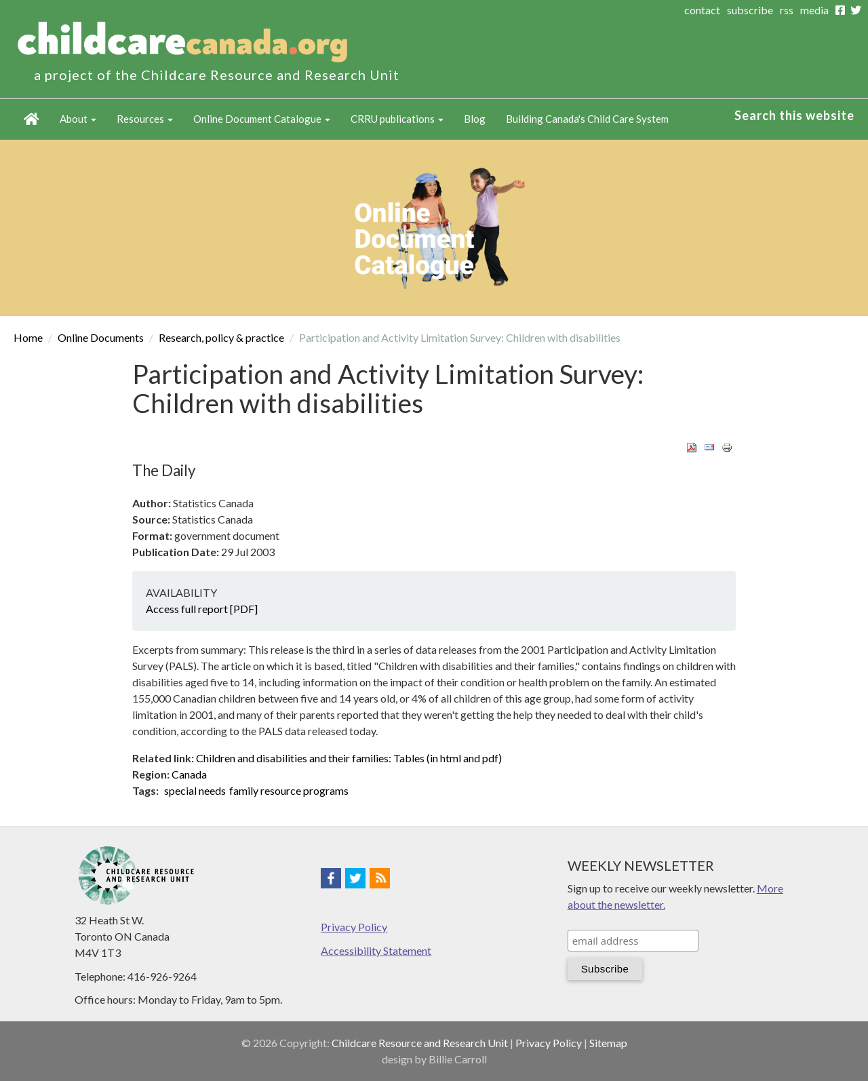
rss (786, 9)
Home (32, 119)
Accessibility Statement (376, 950)
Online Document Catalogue (261, 119)
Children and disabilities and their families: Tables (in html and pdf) (349, 757)
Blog (475, 119)
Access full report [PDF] (202, 608)
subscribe (750, 9)
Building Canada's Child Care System (587, 119)
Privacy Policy (354, 926)
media (814, 9)
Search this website (794, 115)
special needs (195, 790)
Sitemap (608, 1042)
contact (702, 9)
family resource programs (289, 790)
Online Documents (101, 337)
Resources (145, 119)
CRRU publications (397, 119)
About (78, 119)
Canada (189, 774)
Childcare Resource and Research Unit (420, 1042)
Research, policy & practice (221, 337)
